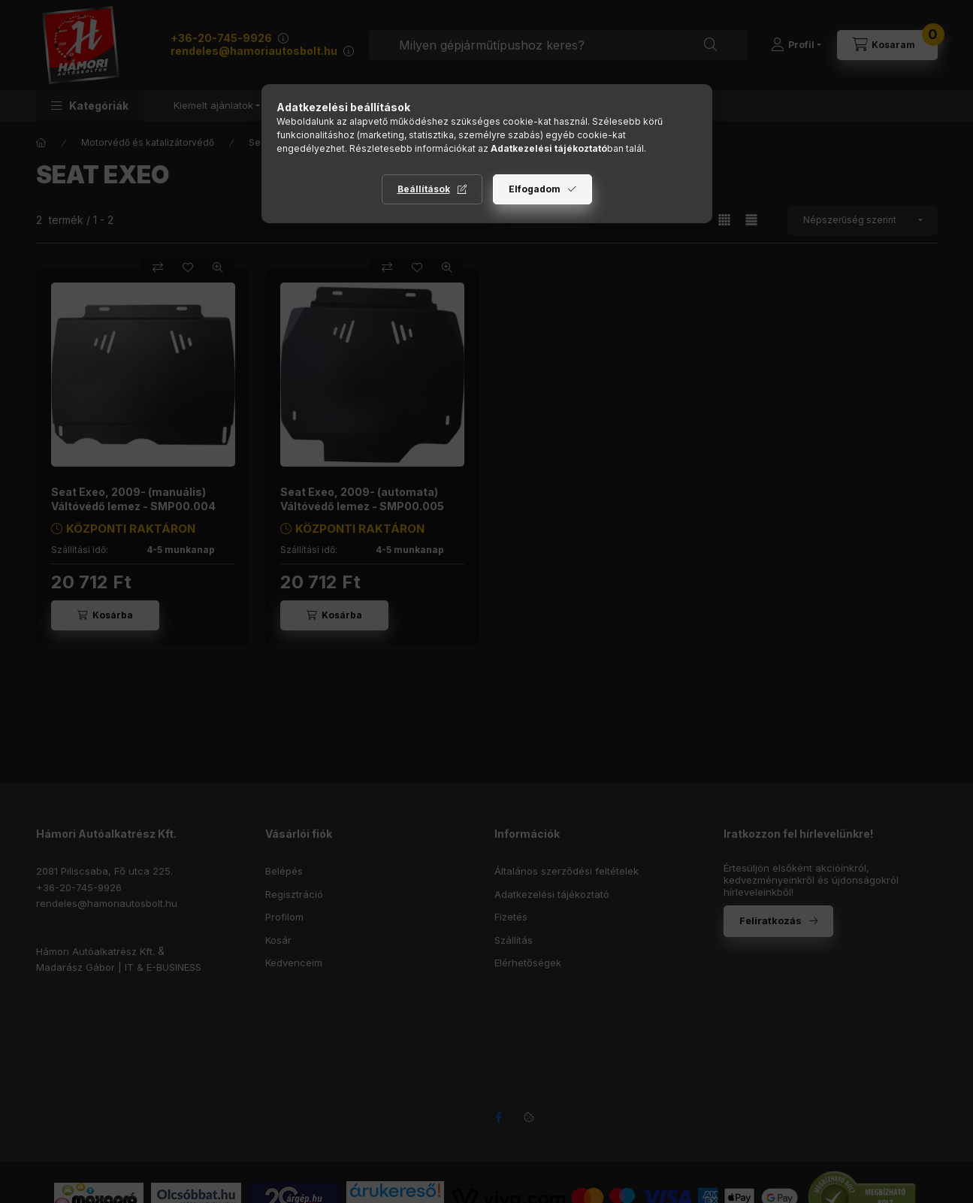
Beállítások (423, 189)
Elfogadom (535, 189)
